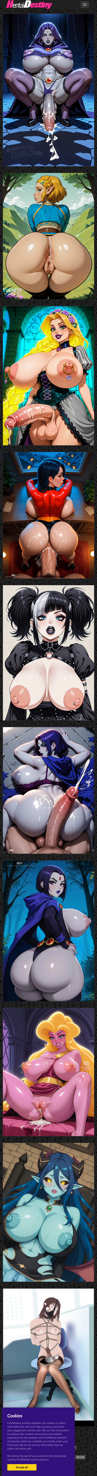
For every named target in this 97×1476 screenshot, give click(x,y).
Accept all (22, 1467)
